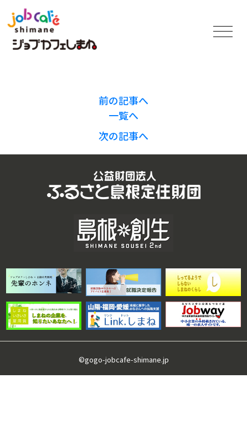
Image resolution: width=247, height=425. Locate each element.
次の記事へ (123, 135)
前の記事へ (123, 100)
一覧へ (123, 115)
